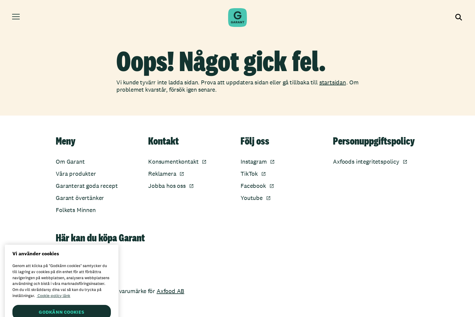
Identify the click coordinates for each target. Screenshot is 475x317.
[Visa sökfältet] (458, 17)
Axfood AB (170, 291)
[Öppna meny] (17, 17)
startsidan (332, 82)
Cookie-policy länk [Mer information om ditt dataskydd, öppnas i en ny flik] (53, 300)
